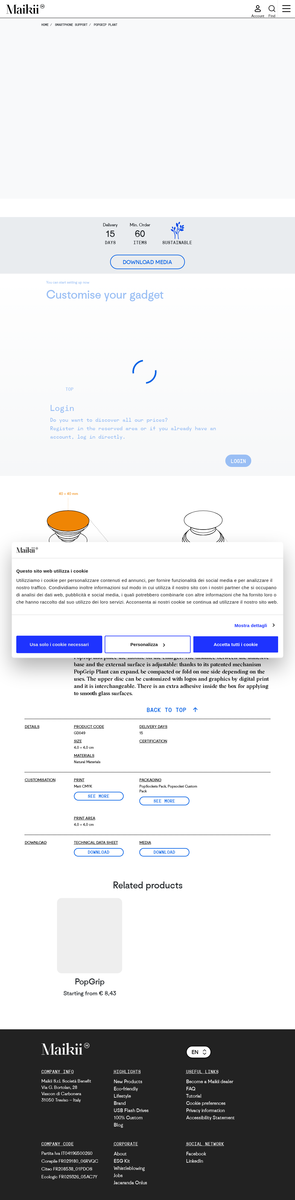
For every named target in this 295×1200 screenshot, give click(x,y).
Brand (120, 1103)
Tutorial (193, 1096)
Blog (118, 1125)
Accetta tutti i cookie (236, 644)
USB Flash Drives (131, 1110)
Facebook (196, 1154)
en (200, 1052)
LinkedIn (194, 1161)
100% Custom (128, 1118)
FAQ (190, 1089)
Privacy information (205, 1110)
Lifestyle (122, 1096)
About (120, 1154)
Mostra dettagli (250, 625)
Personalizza (147, 644)
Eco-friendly (126, 1089)
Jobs (118, 1175)
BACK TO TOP (168, 709)
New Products (128, 1081)
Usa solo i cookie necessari (59, 644)
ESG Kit (122, 1161)
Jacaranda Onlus (130, 1183)
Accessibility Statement (210, 1118)
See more (98, 796)
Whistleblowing (129, 1168)
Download (98, 852)
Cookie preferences (206, 1103)
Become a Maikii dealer (209, 1081)
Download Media (147, 262)
